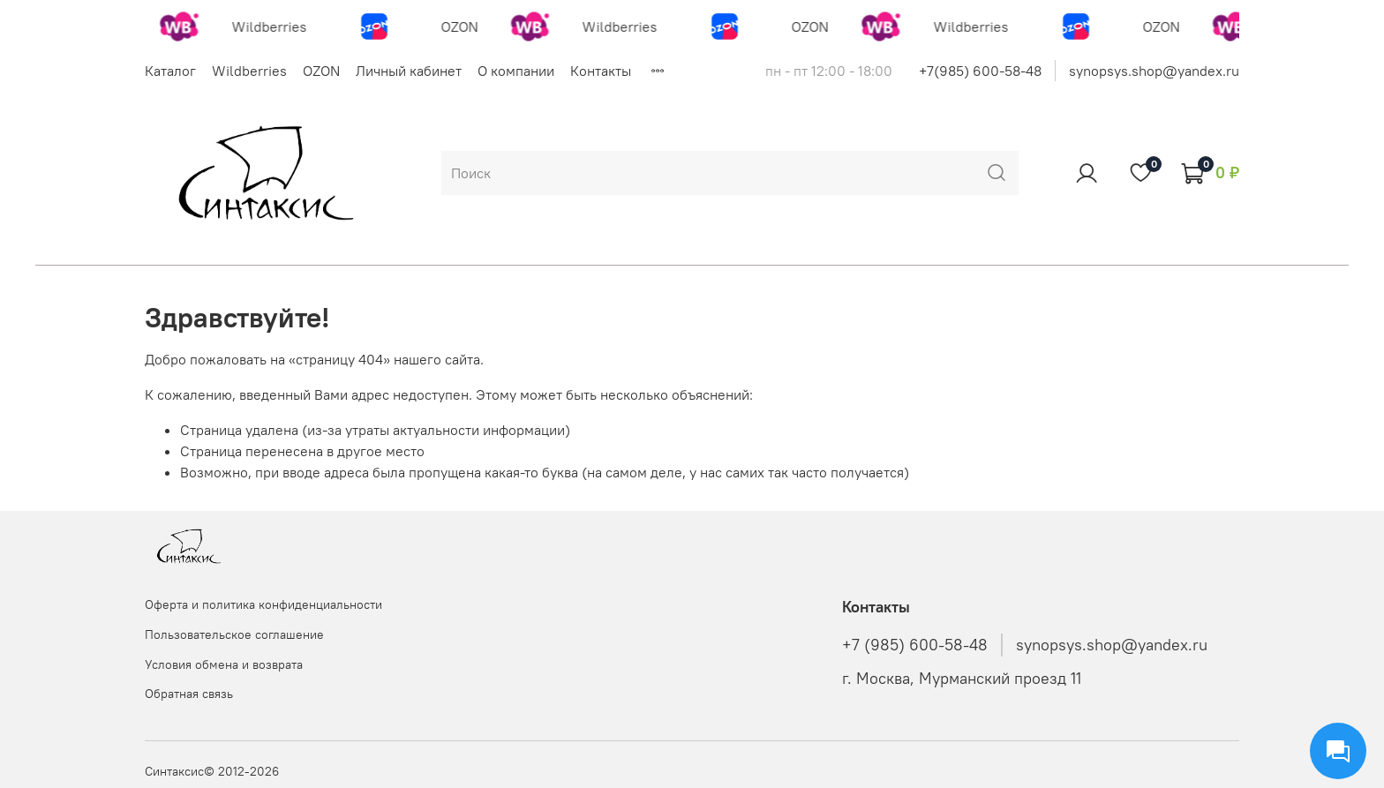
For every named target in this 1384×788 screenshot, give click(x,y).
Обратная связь (189, 694)
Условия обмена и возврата (224, 664)
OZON (321, 70)
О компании (516, 70)
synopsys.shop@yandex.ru (1154, 70)
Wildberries (249, 70)
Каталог (170, 70)
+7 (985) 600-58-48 (915, 645)
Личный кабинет (409, 70)
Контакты (600, 70)
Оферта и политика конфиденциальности (263, 604)
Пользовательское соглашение (234, 634)
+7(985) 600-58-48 (980, 70)
